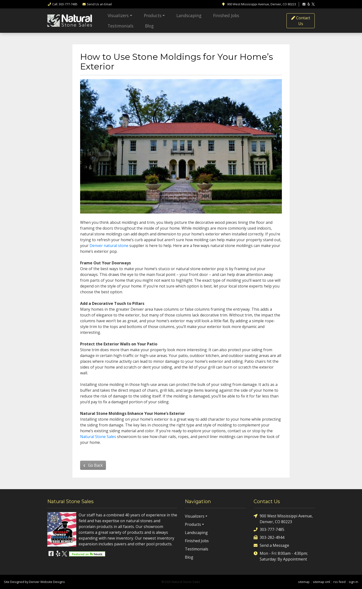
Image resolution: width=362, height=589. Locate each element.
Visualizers (118, 15)
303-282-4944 (269, 537)
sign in (353, 582)
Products (152, 15)
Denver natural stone (109, 245)
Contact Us (300, 20)
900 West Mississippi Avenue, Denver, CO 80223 (283, 518)
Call (62, 4)
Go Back (93, 465)
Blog (149, 26)
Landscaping (189, 15)
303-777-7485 (269, 530)
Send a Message (271, 545)
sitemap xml (321, 582)
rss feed (339, 582)
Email (97, 4)
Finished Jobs (226, 15)
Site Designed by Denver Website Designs (34, 582)
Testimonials (120, 26)
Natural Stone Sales (98, 436)
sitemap (304, 582)
